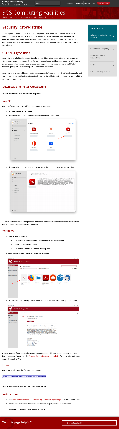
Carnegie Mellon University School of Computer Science (19, 3)
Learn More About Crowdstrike (97, 57)
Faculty (87, 3)
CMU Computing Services (100, 72)
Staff (93, 3)
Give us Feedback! (74, 423)
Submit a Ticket (103, 3)
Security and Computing (18, 17)
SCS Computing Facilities (33, 12)
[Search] (47, 3)
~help (4, 17)
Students (79, 3)
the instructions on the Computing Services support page (37, 399)
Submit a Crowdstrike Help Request (100, 36)
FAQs (92, 65)
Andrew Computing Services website (44, 356)
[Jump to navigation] (115, 2)
